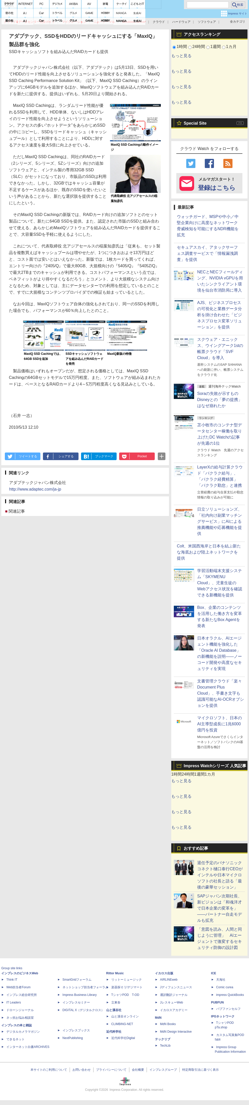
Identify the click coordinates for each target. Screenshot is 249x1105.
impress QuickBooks (230, 995)
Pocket (142, 456)
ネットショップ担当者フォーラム (85, 987)
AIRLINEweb (169, 979)
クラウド (159, 22)
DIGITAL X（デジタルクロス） (83, 1010)
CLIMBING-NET (122, 1024)
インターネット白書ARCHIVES (27, 1047)
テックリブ (162, 1039)
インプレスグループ (163, 1069)
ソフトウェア (207, 22)
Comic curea (224, 987)
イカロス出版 (164, 973)
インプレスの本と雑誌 (16, 1025)
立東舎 (115, 1002)
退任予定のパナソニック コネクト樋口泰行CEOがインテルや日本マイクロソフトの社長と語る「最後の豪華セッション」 (220, 875)
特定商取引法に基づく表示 (200, 1069)
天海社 (220, 979)
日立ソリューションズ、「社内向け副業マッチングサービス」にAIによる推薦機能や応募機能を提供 (219, 521)
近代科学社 (113, 1031)
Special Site (195, 123)
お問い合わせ (81, 1069)
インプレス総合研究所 (21, 995)
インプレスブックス (76, 1030)
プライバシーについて (111, 1069)
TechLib (165, 1045)
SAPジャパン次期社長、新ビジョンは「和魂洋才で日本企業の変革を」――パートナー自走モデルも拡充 (219, 908)
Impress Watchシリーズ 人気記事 (215, 766)
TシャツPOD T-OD (125, 995)
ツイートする (28, 456)
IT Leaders (13, 1002)
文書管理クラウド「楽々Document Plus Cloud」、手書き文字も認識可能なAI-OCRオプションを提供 (220, 693)
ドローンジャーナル (20, 1010)
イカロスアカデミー (174, 1010)
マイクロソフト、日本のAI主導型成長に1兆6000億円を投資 (219, 724)
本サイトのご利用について (48, 1069)
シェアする (66, 456)
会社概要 (138, 1069)
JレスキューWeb (171, 1002)
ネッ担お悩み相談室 (20, 1017)
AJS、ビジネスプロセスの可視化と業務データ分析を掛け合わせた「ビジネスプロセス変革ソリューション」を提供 (219, 314)
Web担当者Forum (18, 987)
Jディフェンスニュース (176, 987)
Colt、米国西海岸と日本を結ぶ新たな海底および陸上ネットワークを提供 (209, 552)
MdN (158, 1017)
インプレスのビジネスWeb (19, 973)
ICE (213, 973)
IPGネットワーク (223, 1016)
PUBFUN (217, 1002)
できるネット (15, 1039)
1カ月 (231, 46)
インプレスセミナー (76, 1002)
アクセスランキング (202, 34)
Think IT (11, 979)
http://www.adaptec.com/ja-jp (35, 489)
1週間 (215, 46)
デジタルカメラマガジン (23, 1031)
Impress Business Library (80, 995)
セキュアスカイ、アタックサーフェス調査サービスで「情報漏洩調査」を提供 (207, 253)
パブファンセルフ (228, 1009)
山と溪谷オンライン (125, 1016)
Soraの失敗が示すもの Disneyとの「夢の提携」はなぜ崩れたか (219, 399)
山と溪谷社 (113, 1010)
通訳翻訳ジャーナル (174, 995)
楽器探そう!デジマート (127, 987)
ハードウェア (181, 22)
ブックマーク (104, 456)
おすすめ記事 (196, 848)
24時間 (198, 46)
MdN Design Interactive (176, 1031)
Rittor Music (115, 973)
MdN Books (168, 1024)
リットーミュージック (126, 979)
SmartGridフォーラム (77, 979)
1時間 (182, 46)
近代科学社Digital (123, 1038)
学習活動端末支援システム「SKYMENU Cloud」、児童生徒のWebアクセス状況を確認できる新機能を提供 (219, 582)
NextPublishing (73, 1038)
